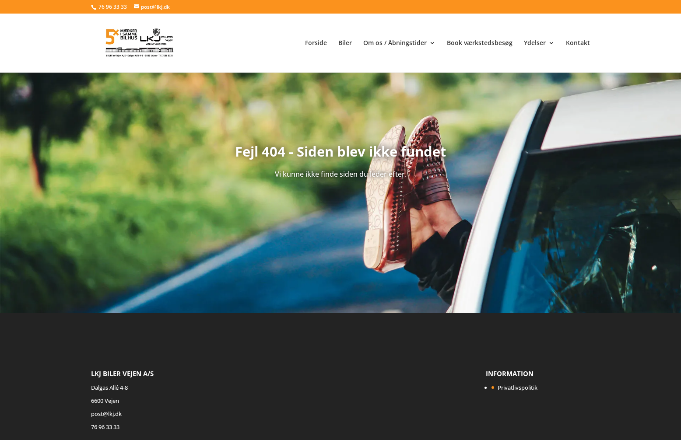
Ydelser (535, 43)
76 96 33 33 (113, 6)
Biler (345, 43)
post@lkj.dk (106, 414)
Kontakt (578, 43)
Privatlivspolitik (517, 387)
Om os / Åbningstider (395, 43)
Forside (316, 43)
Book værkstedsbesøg (480, 43)
